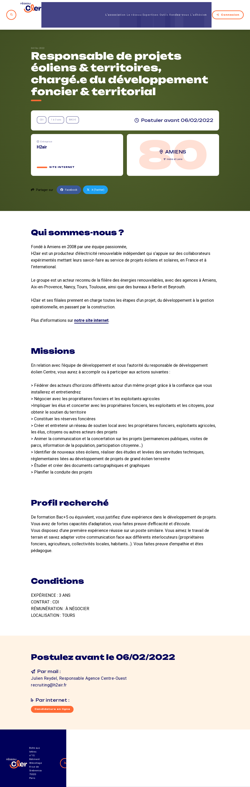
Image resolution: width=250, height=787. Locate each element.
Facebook (69, 177)
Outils (156, 8)
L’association (94, 8)
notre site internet (91, 307)
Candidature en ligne (53, 696)
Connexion (227, 8)
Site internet (62, 154)
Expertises (138, 8)
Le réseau (117, 8)
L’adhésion (199, 8)
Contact (164, 764)
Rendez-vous (175, 8)
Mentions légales (201, 764)
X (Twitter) (98, 177)
